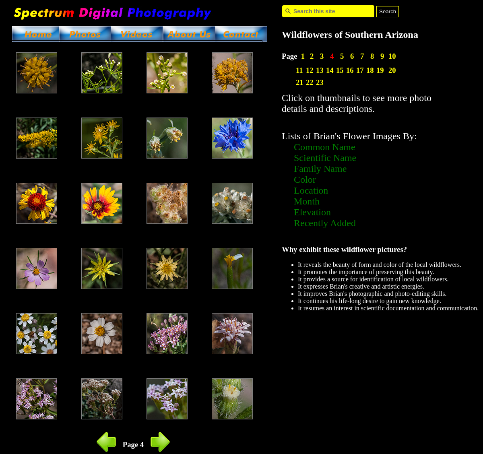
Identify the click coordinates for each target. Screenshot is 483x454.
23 (320, 82)
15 (340, 70)
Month (307, 201)
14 (330, 70)
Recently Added (325, 223)
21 (299, 82)
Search (387, 11)
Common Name (324, 147)
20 (392, 70)
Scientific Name (325, 158)
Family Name (320, 168)
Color (305, 179)
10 (392, 56)
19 (380, 70)
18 (370, 70)
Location (311, 190)
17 (360, 70)
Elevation (312, 212)
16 (350, 70)
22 (310, 82)
